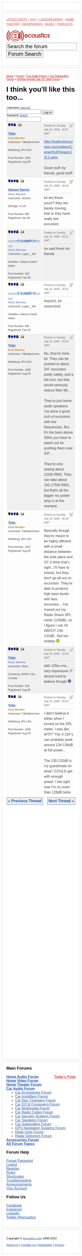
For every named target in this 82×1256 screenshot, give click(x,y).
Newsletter (45, 1245)
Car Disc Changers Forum (35, 1100)
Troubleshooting (18, 1180)
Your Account (16, 1188)
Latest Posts (16, 19)
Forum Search (24, 54)
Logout (11, 1165)
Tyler (12, 133)
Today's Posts (65, 1077)
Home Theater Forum (24, 1084)
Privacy (60, 1245)
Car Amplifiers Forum (31, 1096)
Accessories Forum (22, 1140)
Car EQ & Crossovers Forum (37, 1104)
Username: (24, 110)
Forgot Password (19, 1161)
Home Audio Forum (22, 1077)
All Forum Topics (20, 1144)
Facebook (14, 1205)
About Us (12, 1245)
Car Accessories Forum (33, 1092)
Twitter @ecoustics (21, 1217)
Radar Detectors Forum (33, 1136)
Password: (24, 117)
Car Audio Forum (20, 1088)
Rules (10, 1172)
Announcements (19, 1184)
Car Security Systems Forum (37, 1116)
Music (49, 24)
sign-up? (25, 107)
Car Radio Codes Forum (34, 1112)
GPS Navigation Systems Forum (40, 1128)
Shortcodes (15, 1176)
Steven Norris (19, 189)
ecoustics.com (32, 1238)
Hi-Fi (33, 19)
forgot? (24, 115)
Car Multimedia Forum (32, 1108)
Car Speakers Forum (31, 1120)
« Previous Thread (25, 801)
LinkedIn (13, 1213)
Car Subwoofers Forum (33, 1124)
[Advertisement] (41, 935)
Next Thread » (61, 801)
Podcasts (65, 24)
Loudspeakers (51, 19)
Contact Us (28, 1245)
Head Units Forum (29, 1132)
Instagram (14, 1209)
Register (12, 1168)
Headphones (32, 24)
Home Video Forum (22, 1081)
